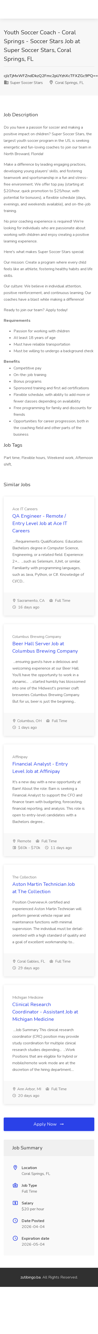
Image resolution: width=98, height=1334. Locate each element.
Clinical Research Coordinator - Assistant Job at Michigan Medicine (45, 1012)
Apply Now (49, 1124)
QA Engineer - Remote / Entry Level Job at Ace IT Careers (39, 523)
